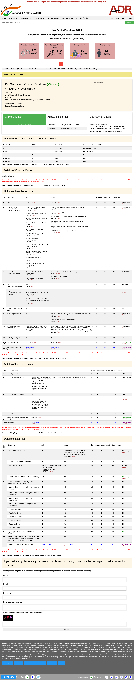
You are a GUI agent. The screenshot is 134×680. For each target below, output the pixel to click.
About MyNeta (127, 18)
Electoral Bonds (67, 18)
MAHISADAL (47, 69)
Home (4, 18)
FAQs (61, 663)
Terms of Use (52, 663)
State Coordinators (31, 663)
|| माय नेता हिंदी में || (82, 18)
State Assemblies (26, 18)
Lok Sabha (13, 18)
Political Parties (53, 18)
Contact (42, 663)
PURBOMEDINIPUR (33, 69)
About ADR (115, 18)
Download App (82, 677)
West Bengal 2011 (17, 69)
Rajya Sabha (40, 18)
